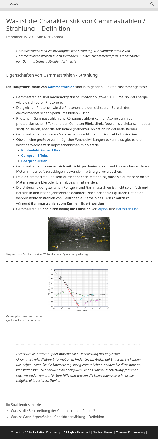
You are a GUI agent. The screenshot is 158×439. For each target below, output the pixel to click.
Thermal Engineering (130, 432)
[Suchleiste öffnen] (152, 4)
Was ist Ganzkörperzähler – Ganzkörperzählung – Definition (57, 416)
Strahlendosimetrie (26, 404)
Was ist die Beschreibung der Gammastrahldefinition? (53, 410)
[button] (79, 331)
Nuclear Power (103, 432)
